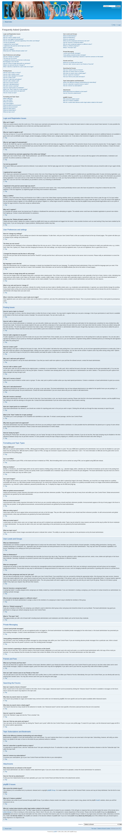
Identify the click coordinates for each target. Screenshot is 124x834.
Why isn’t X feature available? (71, 100)
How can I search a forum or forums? (73, 69)
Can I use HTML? (8, 100)
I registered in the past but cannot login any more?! (16, 45)
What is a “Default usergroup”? (71, 45)
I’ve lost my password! (9, 42)
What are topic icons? (9, 112)
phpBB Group (51, 790)
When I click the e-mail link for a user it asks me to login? (18, 66)
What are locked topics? (9, 110)
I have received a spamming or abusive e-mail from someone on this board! (83, 56)
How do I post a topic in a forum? (12, 72)
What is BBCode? (8, 98)
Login (119, 25)
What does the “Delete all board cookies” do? (15, 50)
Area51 (98, 800)
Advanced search (116, 7)
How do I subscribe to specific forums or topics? (76, 84)
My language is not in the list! (11, 61)
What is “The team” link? (69, 47)
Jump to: (80, 824)
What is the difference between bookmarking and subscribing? (79, 82)
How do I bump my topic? (10, 92)
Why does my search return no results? (73, 71)
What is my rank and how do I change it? (14, 65)
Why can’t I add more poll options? (12, 79)
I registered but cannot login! (10, 44)
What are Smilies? (8, 101)
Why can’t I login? (8, 35)
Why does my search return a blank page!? (74, 73)
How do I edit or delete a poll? (11, 81)
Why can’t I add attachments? (11, 84)
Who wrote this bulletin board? (71, 99)
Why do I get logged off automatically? (13, 39)
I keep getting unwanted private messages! (74, 55)
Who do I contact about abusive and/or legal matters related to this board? (82, 102)
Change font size (119, 21)
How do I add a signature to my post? (13, 76)
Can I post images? (8, 103)
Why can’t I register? (8, 49)
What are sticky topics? (9, 108)
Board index (8, 22)
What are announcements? (10, 107)
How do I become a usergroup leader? (73, 42)
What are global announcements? (12, 105)
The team (93, 828)
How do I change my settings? (11, 56)
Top (6, 128)
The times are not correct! (10, 58)
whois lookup (7, 812)
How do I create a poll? (9, 77)
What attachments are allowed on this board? (75, 91)
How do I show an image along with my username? (16, 63)
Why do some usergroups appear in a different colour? (77, 44)
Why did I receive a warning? (11, 86)
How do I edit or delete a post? (11, 74)
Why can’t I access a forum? (10, 82)
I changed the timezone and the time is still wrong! (16, 60)
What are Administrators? (70, 35)
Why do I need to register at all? (11, 37)
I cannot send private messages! (71, 53)
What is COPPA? (7, 47)
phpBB (55, 831)
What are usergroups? (69, 39)
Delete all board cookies (104, 828)
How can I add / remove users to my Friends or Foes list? (78, 64)
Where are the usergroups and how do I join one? (76, 40)
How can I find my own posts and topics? (74, 76)
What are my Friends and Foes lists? (73, 62)
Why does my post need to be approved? (14, 91)
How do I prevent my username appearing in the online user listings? (21, 40)
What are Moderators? (69, 37)
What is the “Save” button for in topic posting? (15, 89)
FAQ (114, 25)
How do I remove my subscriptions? (72, 85)
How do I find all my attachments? (72, 93)
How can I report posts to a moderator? (13, 87)
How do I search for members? (71, 75)
